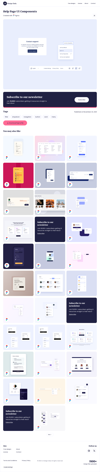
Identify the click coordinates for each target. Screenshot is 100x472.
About (18, 449)
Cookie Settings (8, 467)
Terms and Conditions (10, 460)
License (5, 452)
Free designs (7, 449)
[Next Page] (50, 434)
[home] (9, 2)
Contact (18, 452)
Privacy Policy (26, 460)
